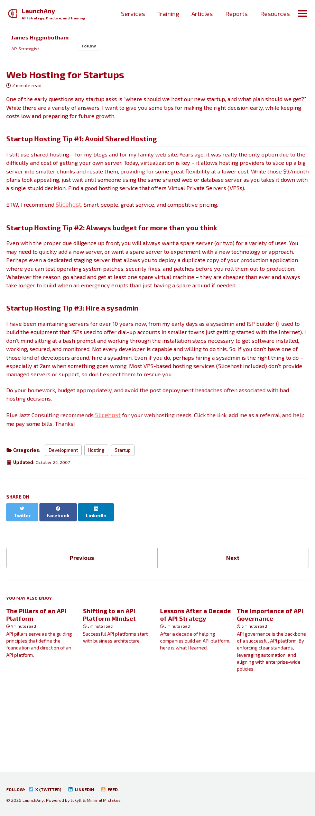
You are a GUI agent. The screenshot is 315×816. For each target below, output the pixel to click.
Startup (123, 515)
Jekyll (76, 800)
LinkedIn (87, 789)
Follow (95, 47)
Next (232, 617)
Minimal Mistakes (104, 800)
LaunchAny (55, 14)
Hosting (96, 515)
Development (63, 515)
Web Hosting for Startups (65, 77)
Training (167, 13)
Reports (235, 13)
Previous (82, 617)
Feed (118, 789)
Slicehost (73, 227)
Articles (201, 13)
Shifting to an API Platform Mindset (109, 676)
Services (132, 13)
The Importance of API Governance (270, 676)
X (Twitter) (48, 789)
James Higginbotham (42, 38)
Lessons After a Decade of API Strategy (195, 676)
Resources (274, 13)
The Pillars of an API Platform (36, 676)
